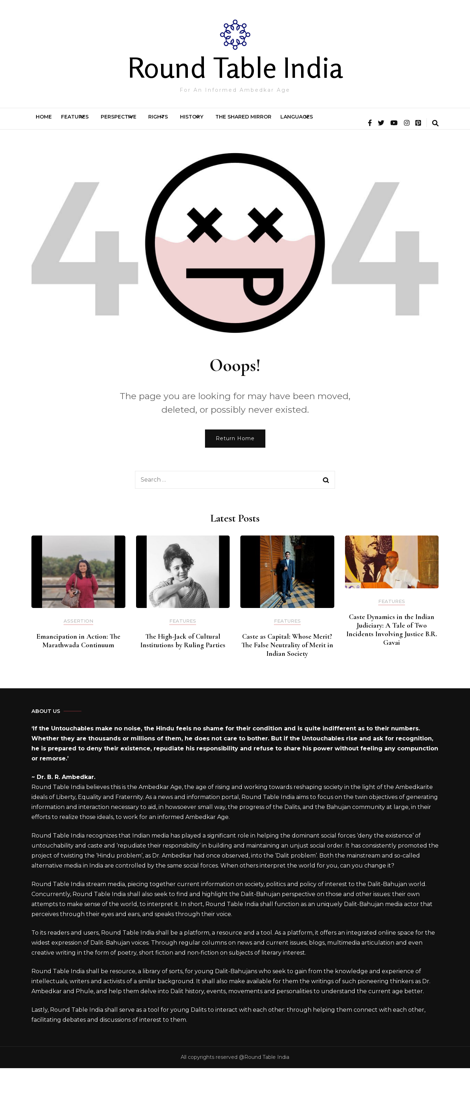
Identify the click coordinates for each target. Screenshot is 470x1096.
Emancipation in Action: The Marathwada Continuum (78, 668)
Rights (211, 122)
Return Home (235, 466)
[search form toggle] (435, 151)
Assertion (78, 649)
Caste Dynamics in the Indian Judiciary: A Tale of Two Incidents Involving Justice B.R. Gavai (391, 657)
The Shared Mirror (330, 122)
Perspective (154, 122)
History (261, 122)
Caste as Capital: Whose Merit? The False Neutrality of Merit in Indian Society (287, 673)
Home (50, 122)
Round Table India (235, 67)
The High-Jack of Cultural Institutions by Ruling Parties (182, 668)
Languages (396, 122)
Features (94, 122)
